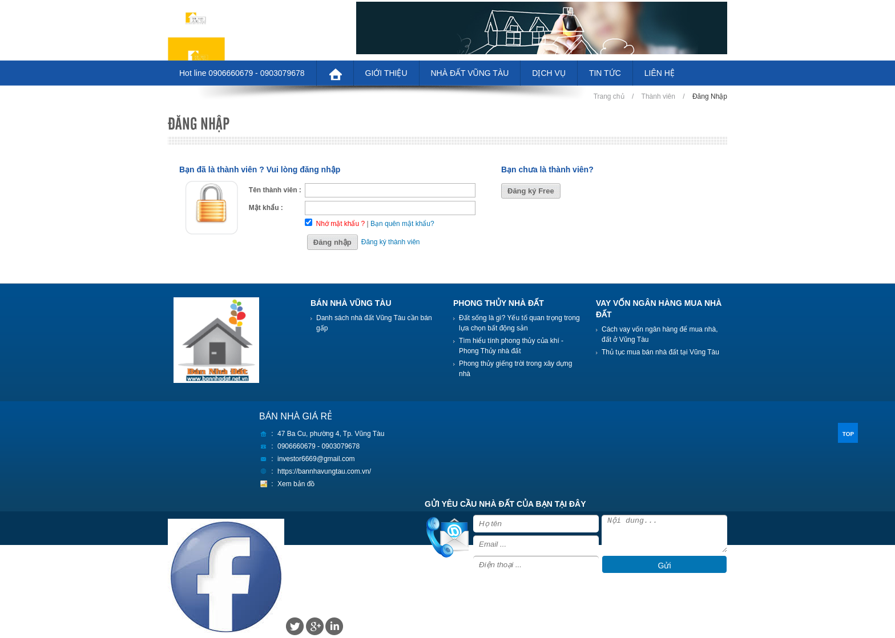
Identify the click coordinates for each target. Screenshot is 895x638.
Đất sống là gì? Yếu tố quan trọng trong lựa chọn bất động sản (519, 323)
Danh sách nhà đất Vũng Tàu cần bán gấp (374, 323)
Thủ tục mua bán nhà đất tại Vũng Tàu (660, 352)
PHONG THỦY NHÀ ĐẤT (498, 303)
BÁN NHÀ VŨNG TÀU (351, 303)
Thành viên (658, 96)
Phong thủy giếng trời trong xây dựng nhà (515, 369)
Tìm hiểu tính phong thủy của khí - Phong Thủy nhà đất (511, 346)
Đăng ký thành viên (390, 242)
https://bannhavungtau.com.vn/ (324, 471)
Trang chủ (609, 96)
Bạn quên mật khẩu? (402, 224)
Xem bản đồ (296, 484)
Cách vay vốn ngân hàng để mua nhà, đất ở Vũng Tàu (659, 334)
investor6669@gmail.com (316, 459)
